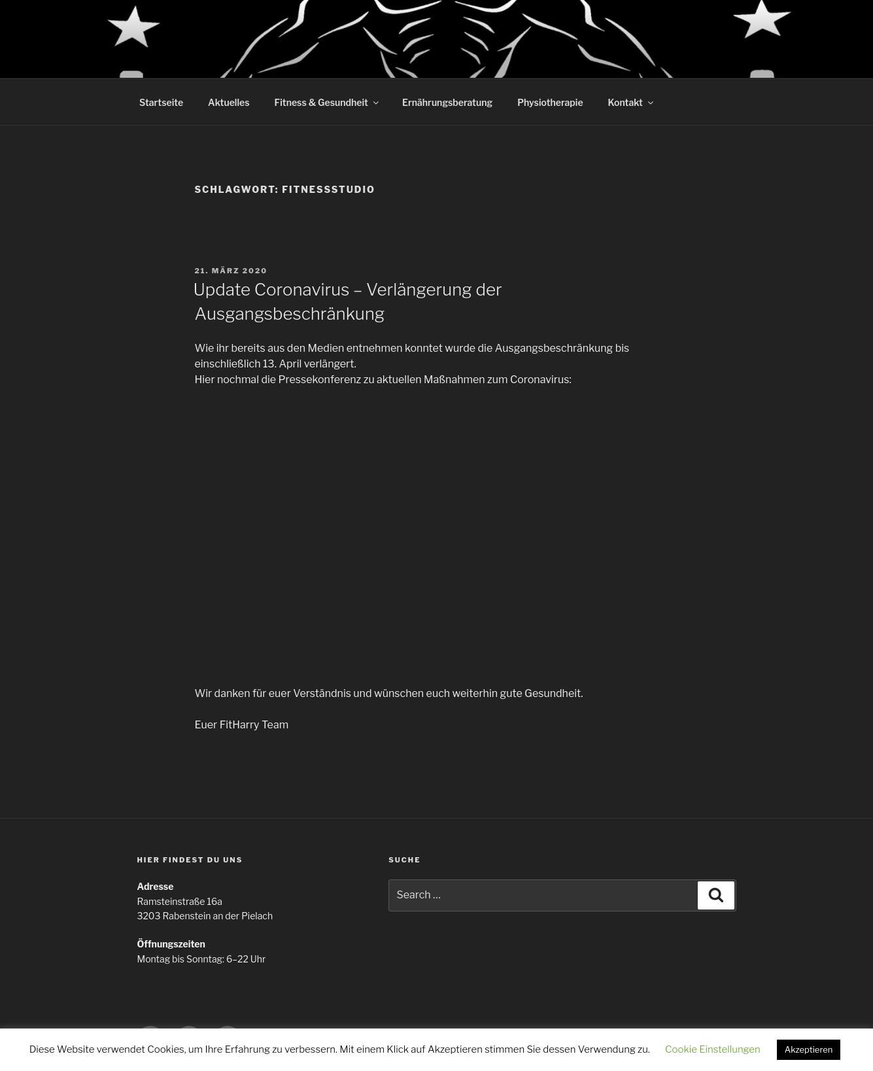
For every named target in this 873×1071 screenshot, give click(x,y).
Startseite (161, 102)
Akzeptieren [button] (809, 1049)
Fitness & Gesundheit (328, 102)
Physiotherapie (550, 102)
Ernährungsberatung (447, 102)
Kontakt (631, 102)
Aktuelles (228, 102)
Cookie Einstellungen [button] (713, 1049)
